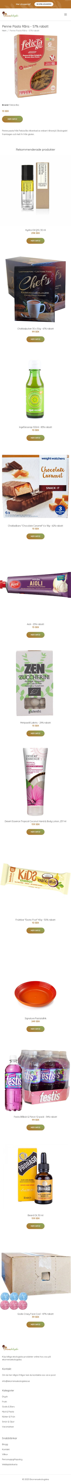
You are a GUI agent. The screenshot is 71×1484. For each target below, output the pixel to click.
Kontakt (6, 1449)
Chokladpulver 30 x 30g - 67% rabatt (35, 328)
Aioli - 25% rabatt (35, 624)
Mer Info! (12, 119)
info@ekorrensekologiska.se (16, 1381)
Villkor (5, 1454)
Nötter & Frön (8, 1416)
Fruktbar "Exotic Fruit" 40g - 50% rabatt (35, 919)
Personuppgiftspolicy (12, 1459)
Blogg (5, 1444)
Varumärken (8, 1426)
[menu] (66, 14)
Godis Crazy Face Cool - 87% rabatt (35, 1314)
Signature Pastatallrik (35, 1018)
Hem (4, 30)
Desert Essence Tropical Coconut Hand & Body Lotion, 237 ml (35, 821)
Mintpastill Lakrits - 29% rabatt (35, 722)
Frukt (4, 1401)
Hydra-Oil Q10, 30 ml (35, 230)
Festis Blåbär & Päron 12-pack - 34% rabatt (35, 1116)
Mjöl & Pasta (8, 1411)
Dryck (5, 1396)
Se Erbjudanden (44, 4)
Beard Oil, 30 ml (35, 1215)
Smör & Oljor (8, 1421)
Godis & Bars (8, 1406)
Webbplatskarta (9, 1464)
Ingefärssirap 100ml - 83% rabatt (35, 427)
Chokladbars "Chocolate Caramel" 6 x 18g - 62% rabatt (35, 525)
